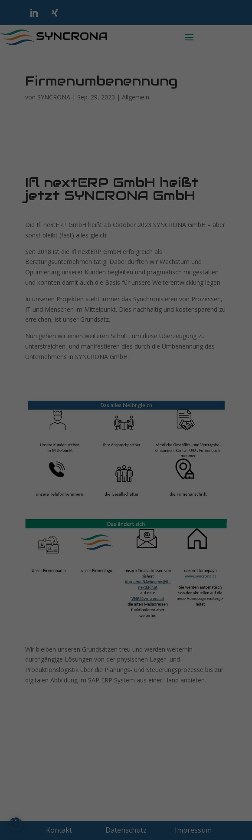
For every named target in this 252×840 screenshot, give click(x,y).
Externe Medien (49, 173)
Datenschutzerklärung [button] (130, 336)
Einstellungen (101, 119)
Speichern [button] (126, 264)
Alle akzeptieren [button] (126, 238)
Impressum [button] (171, 336)
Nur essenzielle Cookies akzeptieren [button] (126, 290)
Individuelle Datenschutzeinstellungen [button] (126, 315)
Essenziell (40, 136)
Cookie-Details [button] (85, 336)
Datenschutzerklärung (139, 110)
